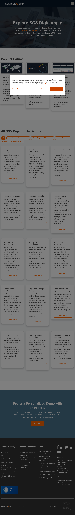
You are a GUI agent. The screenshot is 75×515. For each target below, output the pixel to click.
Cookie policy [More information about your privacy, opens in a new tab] (48, 83)
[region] (37, 85)
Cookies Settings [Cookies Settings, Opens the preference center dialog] (17, 88)
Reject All (42, 89)
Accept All (56, 89)
